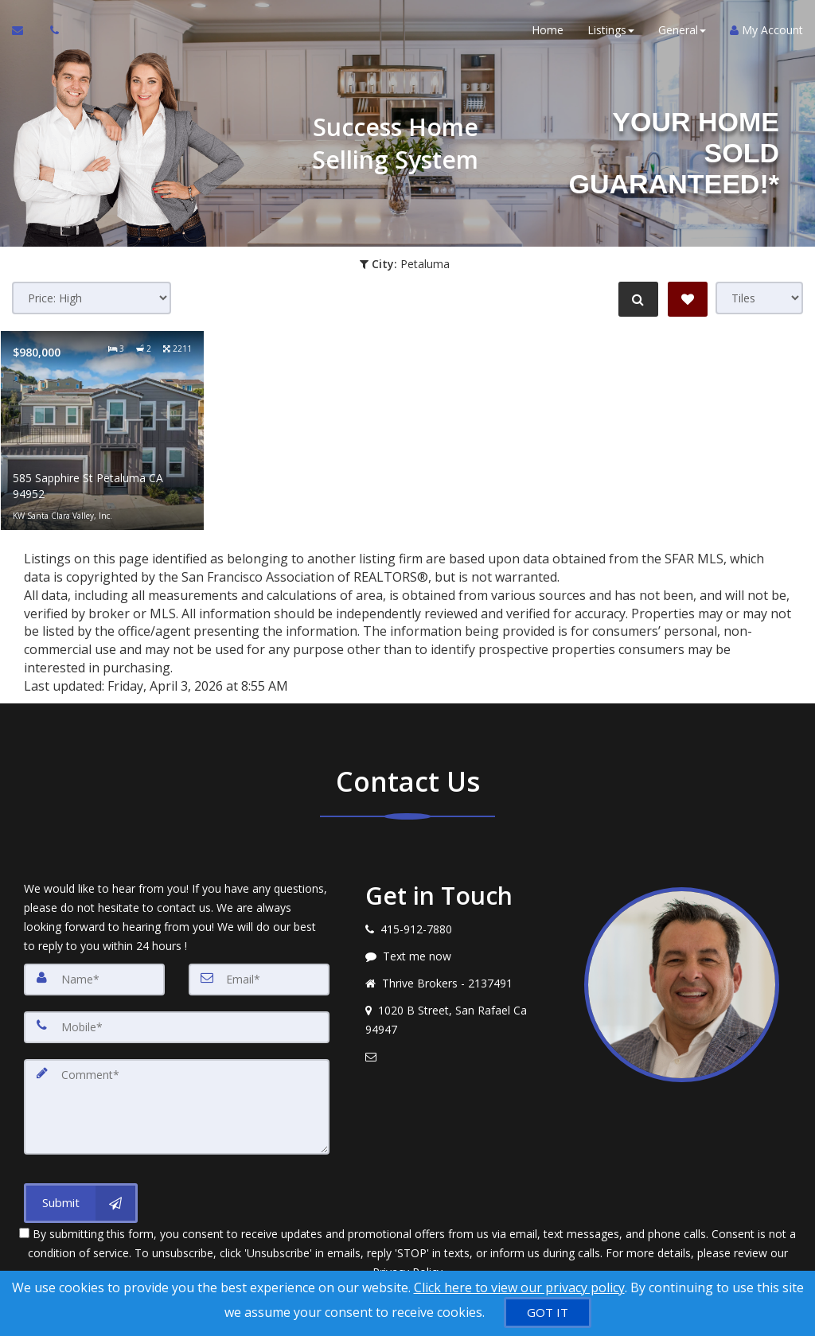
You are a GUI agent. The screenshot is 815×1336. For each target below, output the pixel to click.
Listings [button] (610, 31)
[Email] (259, 979)
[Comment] (177, 1107)
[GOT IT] (547, 1312)
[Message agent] (462, 956)
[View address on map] (462, 1020)
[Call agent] (50, 32)
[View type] (759, 298)
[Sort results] (91, 298)
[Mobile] (177, 1027)
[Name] (94, 979)
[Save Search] (688, 299)
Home (547, 31)
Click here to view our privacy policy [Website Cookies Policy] (519, 1287)
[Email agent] (462, 1056)
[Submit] (81, 1203)
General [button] (682, 31)
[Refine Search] (637, 299)
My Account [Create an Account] (766, 31)
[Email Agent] (25, 32)
